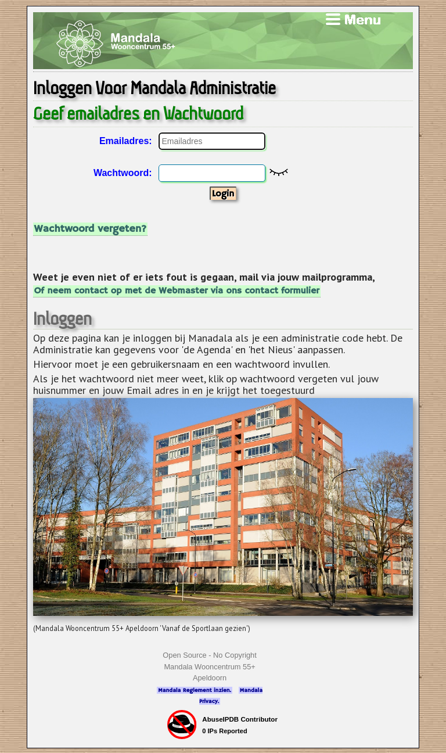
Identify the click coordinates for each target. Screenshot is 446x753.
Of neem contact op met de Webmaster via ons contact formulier (176, 291)
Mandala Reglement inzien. (194, 690)
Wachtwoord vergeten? (90, 229)
